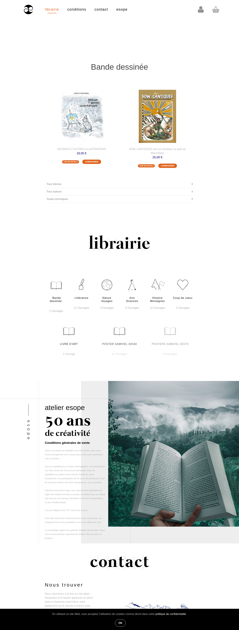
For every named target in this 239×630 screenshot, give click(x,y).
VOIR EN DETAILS (70, 162)
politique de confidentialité (170, 614)
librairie (52, 9)
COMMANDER (91, 162)
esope (121, 9)
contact (101, 9)
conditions (76, 9)
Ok (120, 623)
